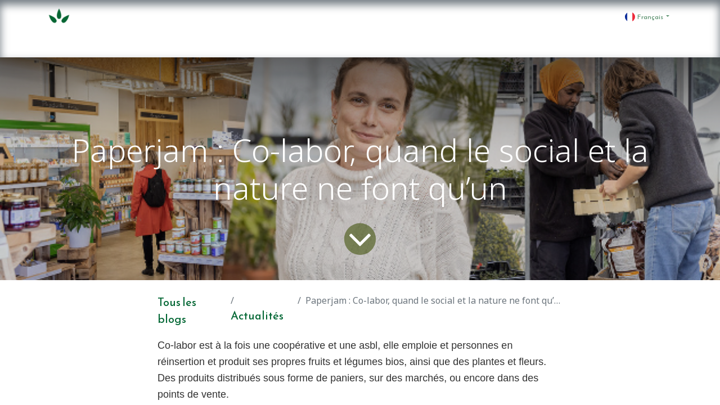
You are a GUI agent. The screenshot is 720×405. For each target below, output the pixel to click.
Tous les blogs (177, 310)
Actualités (257, 315)
